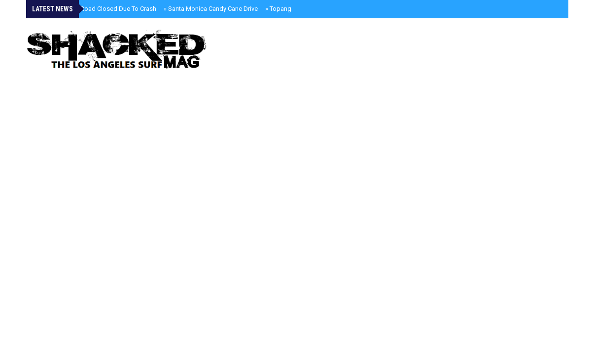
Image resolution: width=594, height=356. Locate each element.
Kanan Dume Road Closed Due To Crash (97, 8)
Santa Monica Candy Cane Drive (211, 8)
